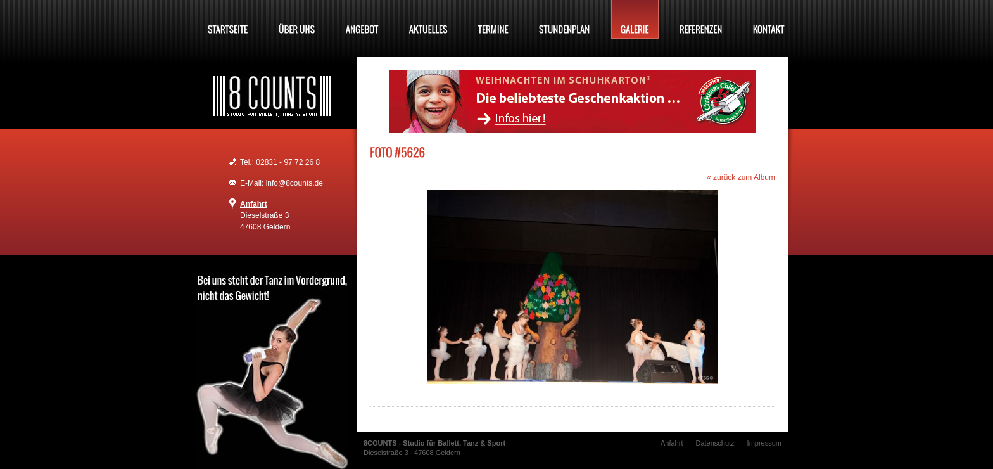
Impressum (764, 443)
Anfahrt (253, 204)
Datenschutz (714, 443)
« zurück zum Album (741, 177)
